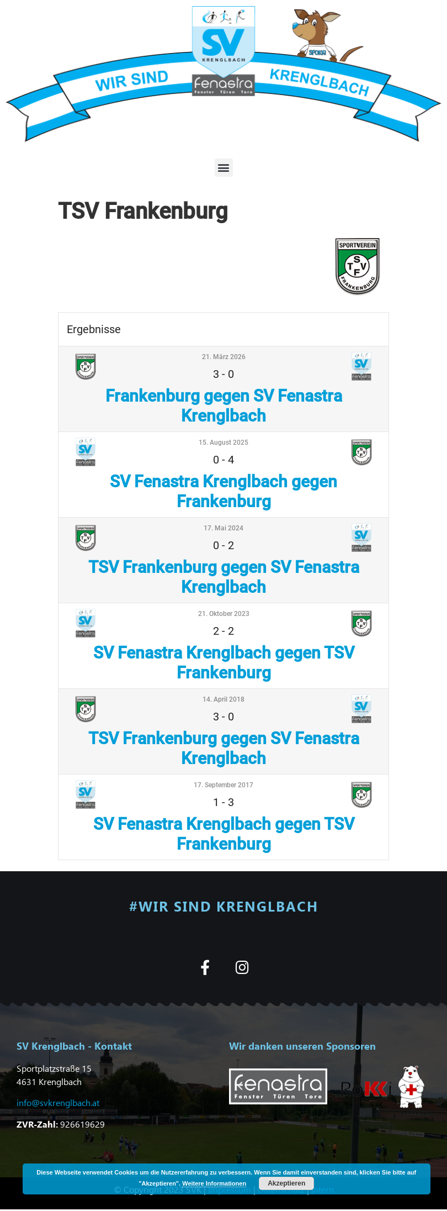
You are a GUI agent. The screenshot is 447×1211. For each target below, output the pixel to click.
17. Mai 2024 (223, 528)
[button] (224, 168)
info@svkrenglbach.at (58, 1102)
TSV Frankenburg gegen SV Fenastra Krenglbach (223, 577)
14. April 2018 (223, 699)
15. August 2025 (223, 442)
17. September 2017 (223, 785)
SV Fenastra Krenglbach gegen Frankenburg (223, 491)
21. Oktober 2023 (223, 614)
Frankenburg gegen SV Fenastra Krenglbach (223, 405)
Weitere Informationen (214, 1183)
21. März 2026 (224, 357)
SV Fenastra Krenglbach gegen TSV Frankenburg (223, 662)
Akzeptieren (286, 1183)
